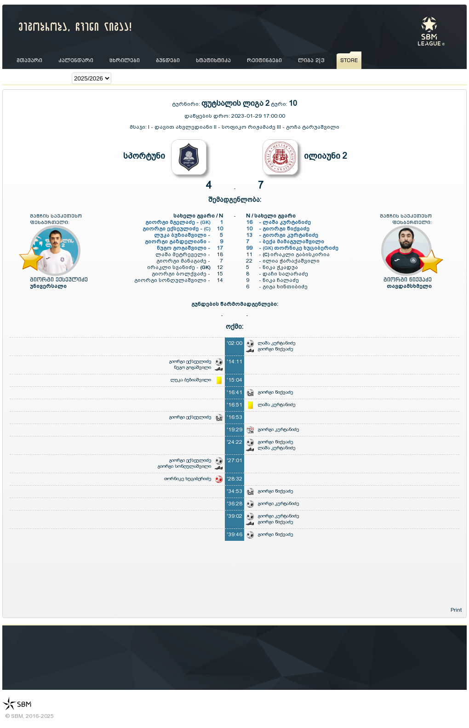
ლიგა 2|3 (311, 60)
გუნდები (168, 60)
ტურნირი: (186, 104)
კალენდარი (75, 60)
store (349, 60)
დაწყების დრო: (207, 116)
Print (456, 610)
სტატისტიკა (213, 60)
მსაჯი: (139, 127)
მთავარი (29, 60)
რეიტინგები (264, 60)
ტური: (279, 104)
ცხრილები (124, 60)
